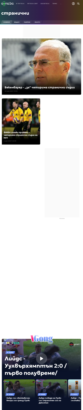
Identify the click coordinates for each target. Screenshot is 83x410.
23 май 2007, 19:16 (11, 91)
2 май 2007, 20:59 (10, 141)
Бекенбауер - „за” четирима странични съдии (40, 87)
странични (15, 13)
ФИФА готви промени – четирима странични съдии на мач (21, 135)
